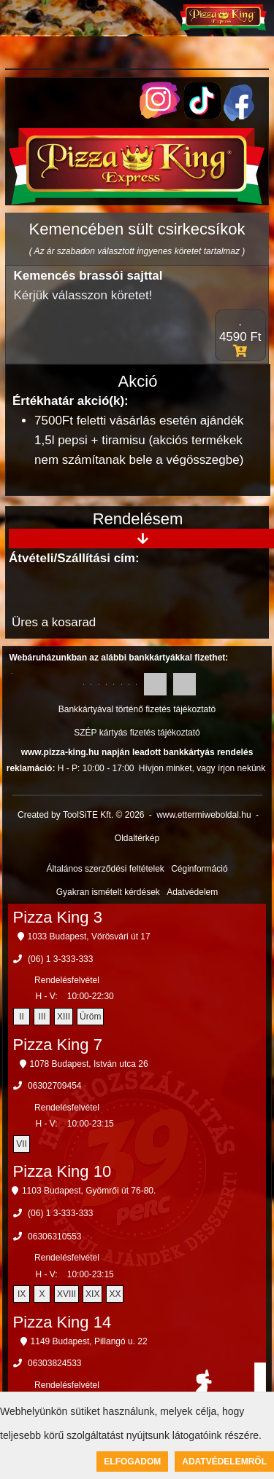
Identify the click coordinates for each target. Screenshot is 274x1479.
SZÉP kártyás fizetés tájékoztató (137, 732)
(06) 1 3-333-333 (60, 959)
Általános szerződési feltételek (105, 869)
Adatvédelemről (224, 1461)
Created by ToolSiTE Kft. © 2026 (81, 815)
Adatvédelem (192, 892)
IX (22, 1294)
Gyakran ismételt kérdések (108, 892)
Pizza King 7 (57, 1045)
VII (21, 1144)
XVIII (66, 1294)
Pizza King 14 (62, 1322)
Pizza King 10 (62, 1171)
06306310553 (54, 1236)
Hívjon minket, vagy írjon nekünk (202, 768)
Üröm (90, 1016)
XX (115, 1294)
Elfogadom (132, 1461)
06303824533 (54, 1363)
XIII (63, 1016)
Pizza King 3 (57, 917)
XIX (92, 1294)
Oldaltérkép (137, 838)
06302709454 (54, 1086)
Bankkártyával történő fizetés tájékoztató (137, 709)
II (21, 1016)
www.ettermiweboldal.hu (203, 815)
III (42, 1016)
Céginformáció (199, 869)
